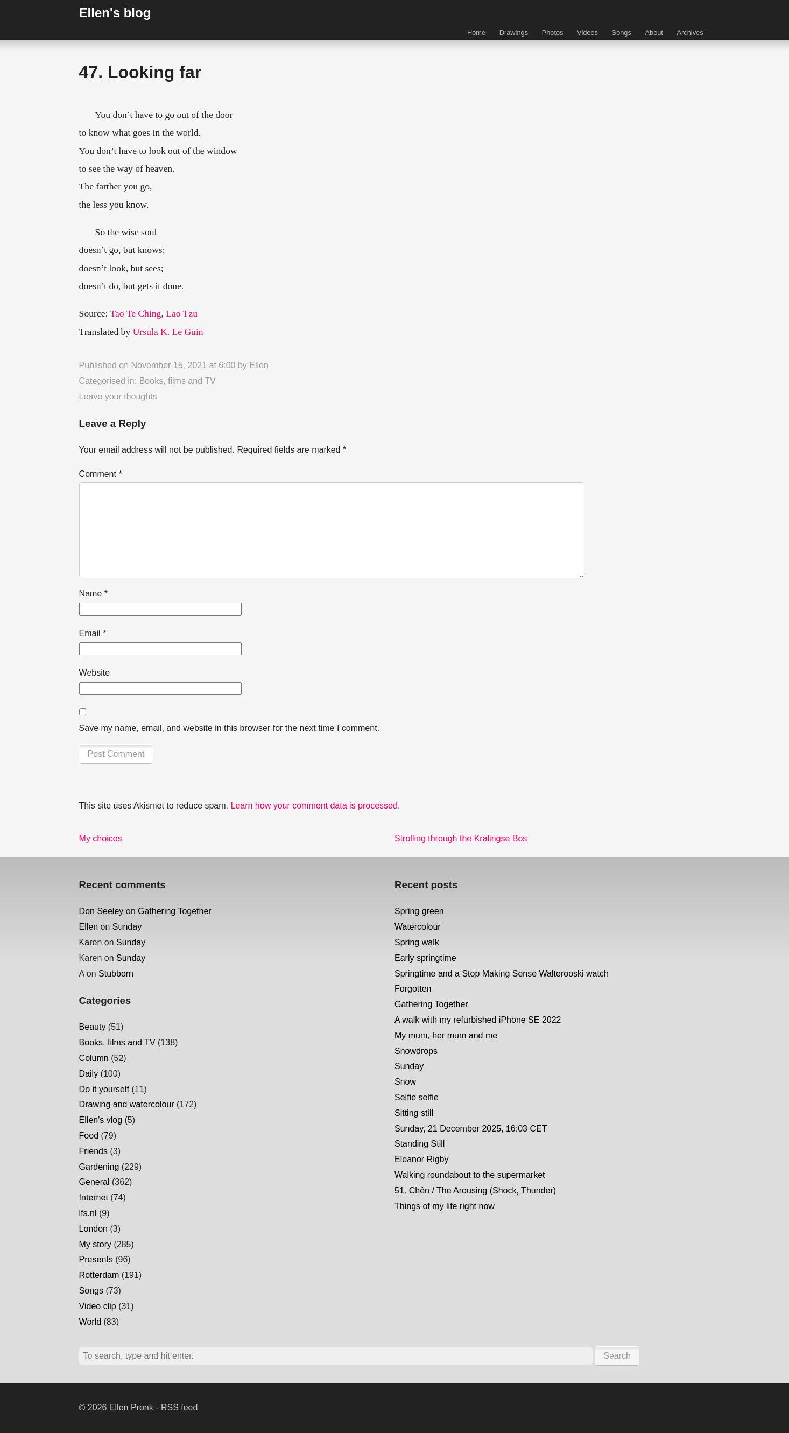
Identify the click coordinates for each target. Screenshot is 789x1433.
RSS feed (179, 1407)
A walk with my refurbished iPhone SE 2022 (477, 1019)
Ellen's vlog (100, 1120)
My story (95, 1244)
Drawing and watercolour (126, 1104)
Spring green (419, 911)
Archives (690, 33)
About (654, 33)
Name (93, 593)
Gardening (99, 1166)
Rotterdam (99, 1275)
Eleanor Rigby (421, 1159)
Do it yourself (104, 1089)
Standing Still (419, 1143)
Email (93, 633)
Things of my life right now (444, 1206)
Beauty (92, 1026)
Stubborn (115, 973)
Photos (552, 33)
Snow (405, 1081)
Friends (93, 1151)
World (90, 1321)
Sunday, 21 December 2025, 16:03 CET (470, 1128)
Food (88, 1135)
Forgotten (412, 988)
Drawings (513, 33)
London (93, 1228)
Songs (621, 33)
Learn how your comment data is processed (313, 805)
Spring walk (416, 942)
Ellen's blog (115, 12)
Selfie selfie (416, 1097)
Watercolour (417, 926)
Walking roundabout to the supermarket (469, 1174)
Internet (93, 1197)
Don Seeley (101, 911)
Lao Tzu (182, 313)
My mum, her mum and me (445, 1035)
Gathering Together (175, 911)
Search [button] (617, 1355)
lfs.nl (88, 1213)
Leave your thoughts (118, 396)
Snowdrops (416, 1051)
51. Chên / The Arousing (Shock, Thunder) (475, 1190)
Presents (96, 1259)
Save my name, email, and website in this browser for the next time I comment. (229, 728)
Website (94, 672)
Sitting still (413, 1113)
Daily (88, 1073)
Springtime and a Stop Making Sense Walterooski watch (501, 973)
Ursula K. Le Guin (168, 331)
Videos (587, 33)
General (94, 1181)
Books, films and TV (177, 380)
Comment (100, 474)
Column (94, 1058)
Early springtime (425, 958)
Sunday (127, 926)
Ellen (259, 365)
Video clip (97, 1306)
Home (476, 33)
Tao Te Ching (135, 313)
